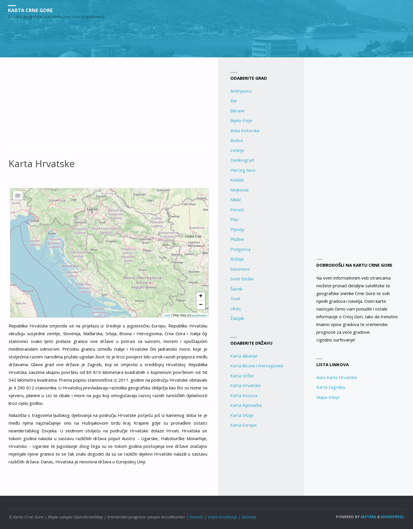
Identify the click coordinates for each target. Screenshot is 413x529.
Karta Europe (243, 425)
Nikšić (235, 199)
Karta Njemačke (246, 405)
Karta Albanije (244, 356)
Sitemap (248, 517)
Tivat (235, 298)
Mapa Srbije (328, 397)
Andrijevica (241, 91)
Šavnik (236, 289)
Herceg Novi (242, 170)
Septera (368, 516)
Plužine (237, 239)
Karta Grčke (242, 375)
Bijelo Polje (241, 120)
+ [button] (200, 296)
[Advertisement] (108, 106)
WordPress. (392, 516)
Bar (233, 101)
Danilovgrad (242, 160)
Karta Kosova (243, 395)
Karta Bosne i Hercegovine (257, 365)
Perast (237, 209)
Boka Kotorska (244, 130)
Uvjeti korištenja (222, 517)
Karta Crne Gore (33, 10)
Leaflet (166, 315)
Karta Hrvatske (245, 385)
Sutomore (240, 269)
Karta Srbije (242, 415)
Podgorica (240, 249)
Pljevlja (237, 229)
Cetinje (237, 150)
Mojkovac (239, 190)
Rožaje (237, 259)
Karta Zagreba (330, 387)
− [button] (200, 305)
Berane (237, 111)
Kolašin (237, 180)
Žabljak (237, 318)
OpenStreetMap (199, 315)
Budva (236, 140)
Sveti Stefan (242, 279)
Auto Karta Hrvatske (336, 377)
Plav (234, 219)
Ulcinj (235, 308)
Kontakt (196, 517)
